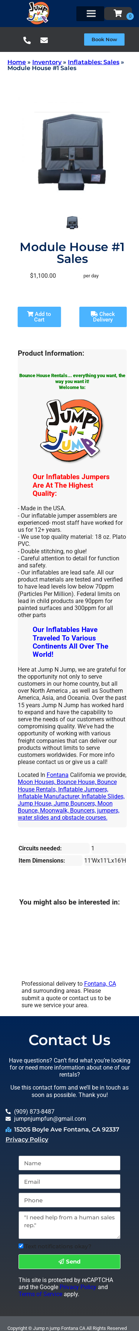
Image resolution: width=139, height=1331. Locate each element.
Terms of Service (40, 1294)
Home (16, 62)
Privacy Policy (27, 1139)
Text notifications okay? (58, 1246)
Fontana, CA (100, 983)
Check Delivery (103, 317)
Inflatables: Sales (93, 62)
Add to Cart (39, 317)
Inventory (47, 62)
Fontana (58, 774)
